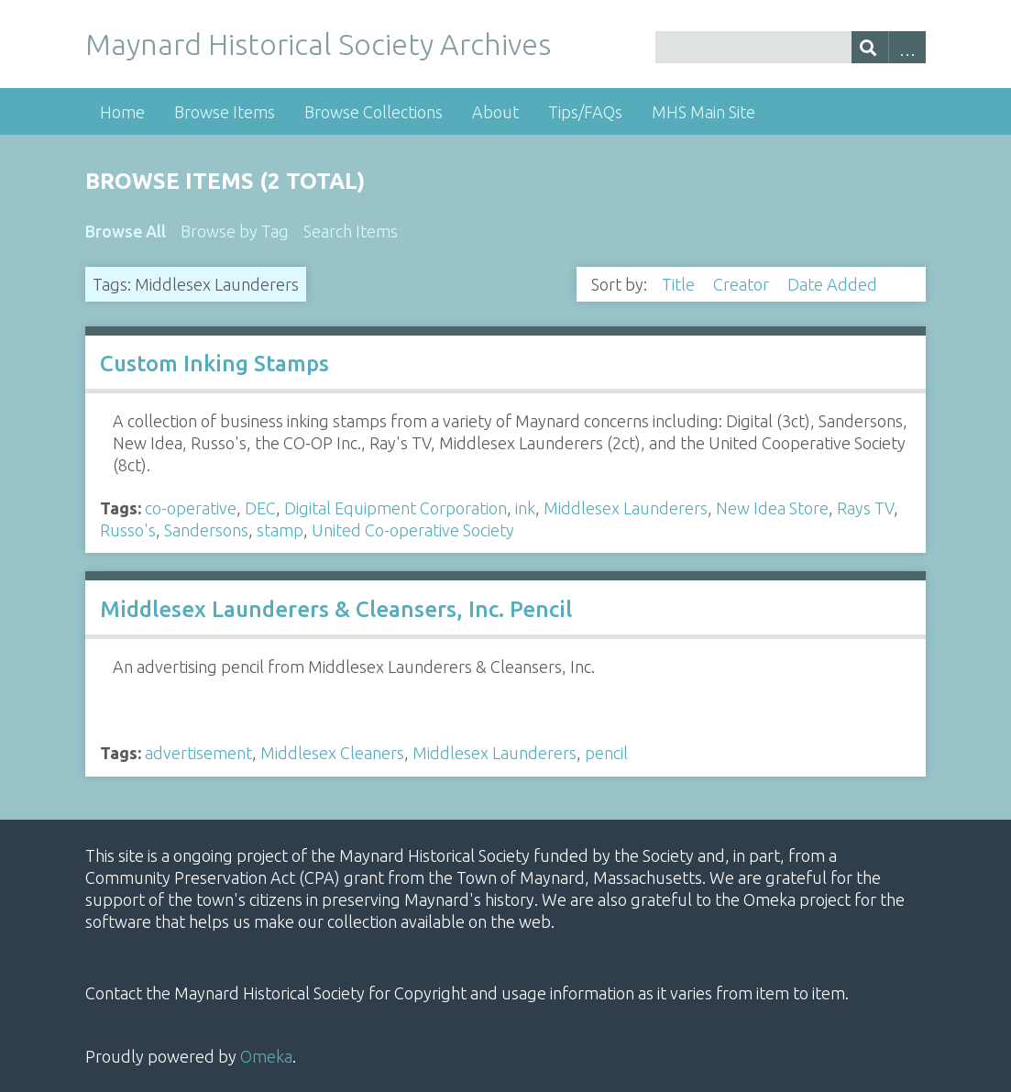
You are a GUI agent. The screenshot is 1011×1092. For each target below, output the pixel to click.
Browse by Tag (235, 231)
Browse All (125, 231)
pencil (606, 753)
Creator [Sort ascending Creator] (743, 284)
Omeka (266, 1056)
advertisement (198, 753)
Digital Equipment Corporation (395, 508)
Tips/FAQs (585, 112)
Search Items (350, 231)
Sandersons (206, 530)
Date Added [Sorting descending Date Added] (834, 284)
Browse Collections (373, 112)
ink (525, 508)
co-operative (190, 508)
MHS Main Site (703, 112)
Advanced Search (907, 47)
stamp (280, 530)
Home (122, 112)
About (495, 112)
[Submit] (870, 47)
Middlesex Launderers (626, 508)
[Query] (790, 47)
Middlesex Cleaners (332, 753)
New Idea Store (772, 508)
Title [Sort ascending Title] (680, 284)
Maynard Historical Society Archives (318, 44)
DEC (260, 508)
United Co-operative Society (413, 530)
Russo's (128, 530)
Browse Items (224, 112)
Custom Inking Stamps (214, 363)
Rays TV (865, 508)
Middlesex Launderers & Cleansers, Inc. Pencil (336, 609)
